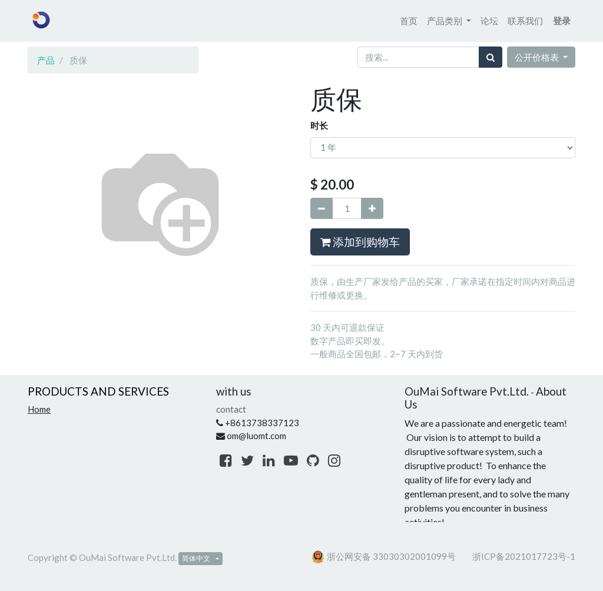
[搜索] (490, 57)
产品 (46, 60)
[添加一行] (372, 209)
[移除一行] (321, 209)
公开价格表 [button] (538, 57)
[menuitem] (408, 20)
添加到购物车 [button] (360, 241)
